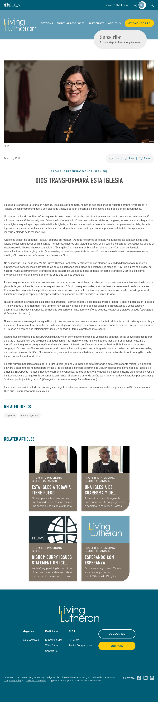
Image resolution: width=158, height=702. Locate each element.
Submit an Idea (53, 640)
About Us (114, 23)
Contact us (51, 651)
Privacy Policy (15, 680)
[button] (152, 5)
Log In (137, 5)
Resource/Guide (29, 415)
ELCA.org (74, 640)
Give (117, 5)
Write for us (51, 645)
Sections (47, 23)
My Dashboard (139, 23)
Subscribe (117, 633)
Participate (96, 23)
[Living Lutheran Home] (20, 24)
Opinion (10, 415)
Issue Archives (31, 640)
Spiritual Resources (70, 23)
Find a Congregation (80, 645)
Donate (117, 645)
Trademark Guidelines (36, 680)
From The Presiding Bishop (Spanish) (79, 171)
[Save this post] (129, 159)
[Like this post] (114, 159)
